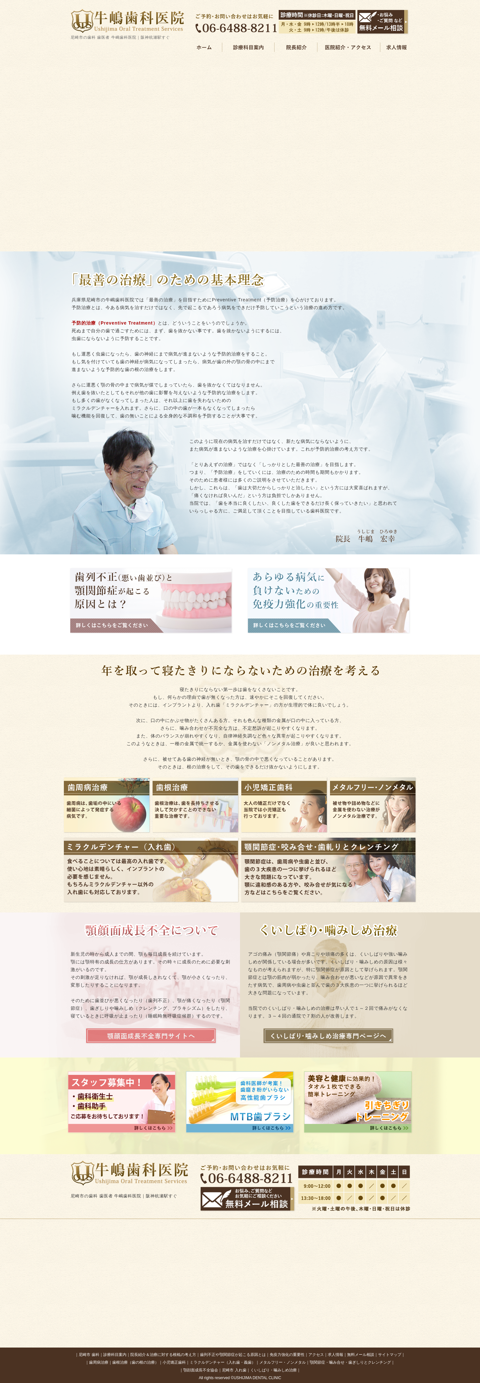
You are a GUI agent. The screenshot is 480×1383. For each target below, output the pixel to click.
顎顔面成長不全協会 (200, 1370)
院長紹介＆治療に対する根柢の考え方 (163, 1354)
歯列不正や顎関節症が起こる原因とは (233, 1354)
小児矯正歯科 (174, 1362)
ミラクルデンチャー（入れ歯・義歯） (222, 1362)
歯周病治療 (98, 1362)
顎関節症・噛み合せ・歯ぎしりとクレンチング (350, 1362)
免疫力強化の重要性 (287, 1354)
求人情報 (335, 1354)
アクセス (316, 1354)
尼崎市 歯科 (89, 1354)
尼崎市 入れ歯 (234, 1370)
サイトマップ (389, 1354)
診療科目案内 (114, 1354)
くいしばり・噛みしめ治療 (273, 1370)
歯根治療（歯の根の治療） (135, 1362)
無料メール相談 (360, 1354)
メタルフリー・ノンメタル (282, 1362)
